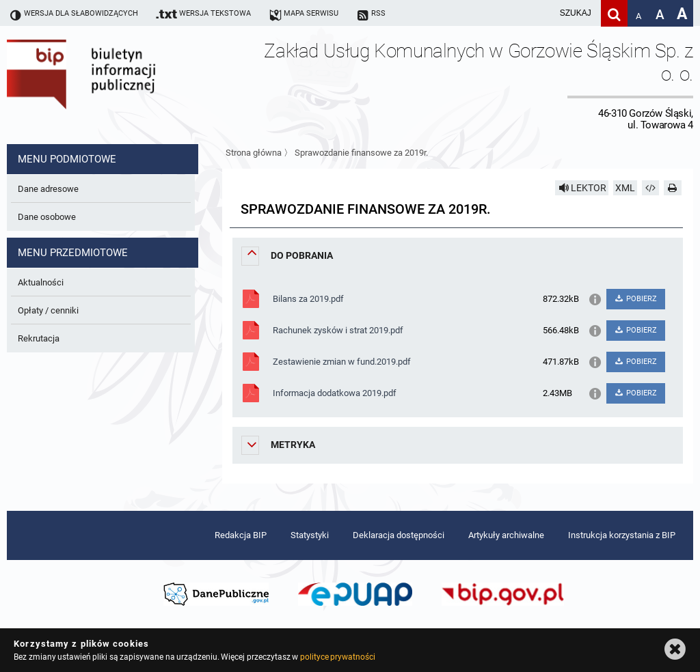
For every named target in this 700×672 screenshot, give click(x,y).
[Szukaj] (614, 13)
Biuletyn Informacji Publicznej (119, 85)
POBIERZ (635, 298)
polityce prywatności (337, 657)
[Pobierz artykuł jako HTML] (651, 187)
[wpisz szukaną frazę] (541, 13)
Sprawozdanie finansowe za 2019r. (361, 153)
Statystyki (310, 535)
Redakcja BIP (241, 535)
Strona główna (254, 153)
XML (625, 187)
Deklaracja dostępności (398, 535)
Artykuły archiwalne (506, 535)
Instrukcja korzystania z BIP (621, 535)
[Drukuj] (673, 187)
